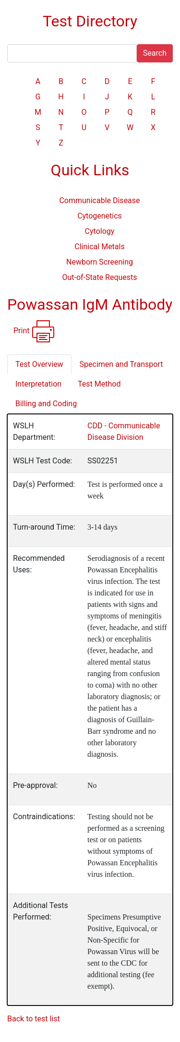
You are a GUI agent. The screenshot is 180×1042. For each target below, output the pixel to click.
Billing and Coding (46, 403)
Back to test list (33, 1018)
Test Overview (39, 364)
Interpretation (38, 383)
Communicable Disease (99, 200)
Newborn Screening (99, 262)
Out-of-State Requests (99, 277)
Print (34, 331)
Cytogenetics (99, 215)
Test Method (99, 383)
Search (155, 53)
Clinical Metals (99, 246)
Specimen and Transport (121, 364)
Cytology (100, 231)
